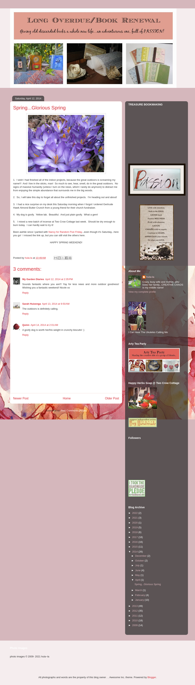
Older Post (112, 398)
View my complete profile (142, 291)
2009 (135, 625)
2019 (135, 527)
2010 (135, 620)
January (140, 599)
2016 (135, 541)
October (140, 560)
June (138, 570)
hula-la (150, 276)
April (138, 579)
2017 (135, 537)
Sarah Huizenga (31, 303)
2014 (135, 551)
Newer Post (21, 398)
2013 (135, 606)
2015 (135, 546)
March (139, 590)
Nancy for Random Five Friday (65, 231)
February (140, 595)
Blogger (152, 677)
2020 (135, 522)
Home (67, 398)
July (137, 565)
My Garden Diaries (33, 279)
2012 (135, 610)
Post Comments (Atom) (73, 410)
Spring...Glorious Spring (147, 584)
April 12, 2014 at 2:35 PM (59, 279)
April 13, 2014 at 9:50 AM (56, 303)
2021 (135, 517)
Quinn (26, 325)
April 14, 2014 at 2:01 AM (44, 325)
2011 (135, 615)
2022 (135, 513)
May (138, 575)
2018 (135, 532)
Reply (25, 292)
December (141, 555)
